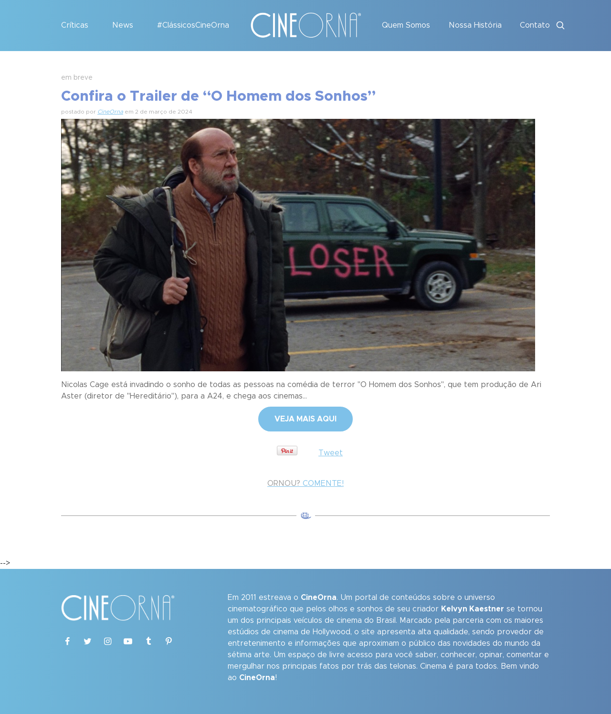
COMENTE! (305, 483)
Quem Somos (406, 25)
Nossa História (475, 25)
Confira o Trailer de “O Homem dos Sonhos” (218, 96)
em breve (77, 77)
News (122, 25)
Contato (535, 25)
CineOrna (110, 112)
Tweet (330, 453)
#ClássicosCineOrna (193, 25)
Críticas (74, 25)
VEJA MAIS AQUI (305, 419)
